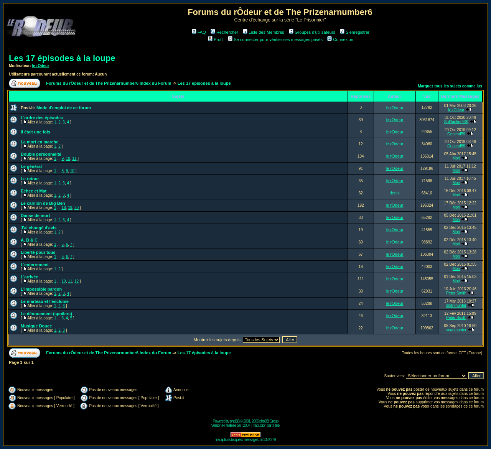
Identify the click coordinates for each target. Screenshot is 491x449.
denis (394, 193)
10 (68, 158)
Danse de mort (35, 215)
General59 (456, 134)
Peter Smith (456, 293)
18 (64, 208)
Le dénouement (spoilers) (46, 313)
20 (76, 208)
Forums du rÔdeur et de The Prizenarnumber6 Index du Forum (108, 83)
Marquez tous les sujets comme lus (450, 86)
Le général (31, 166)
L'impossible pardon (41, 289)
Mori (456, 158)
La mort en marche (39, 142)
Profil (215, 39)
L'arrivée (29, 277)
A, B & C (29, 240)
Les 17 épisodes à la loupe (62, 58)
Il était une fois (35, 132)
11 (74, 158)
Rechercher (224, 32)
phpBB (234, 421)
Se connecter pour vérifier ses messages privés (275, 39)
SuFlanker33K (456, 122)
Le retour (30, 178)
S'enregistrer (354, 32)
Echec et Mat (33, 191)
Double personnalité (41, 154)
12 (76, 281)
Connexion (340, 39)
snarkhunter (456, 305)
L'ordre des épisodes (42, 117)
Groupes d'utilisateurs (312, 32)
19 (70, 208)
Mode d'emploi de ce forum (63, 107)
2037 (246, 425)
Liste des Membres (263, 32)
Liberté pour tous (38, 252)
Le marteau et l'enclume (45, 301)
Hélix (276, 425)
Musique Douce (36, 326)
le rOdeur (40, 66)
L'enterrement (35, 264)
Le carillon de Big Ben (43, 203)
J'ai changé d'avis (38, 227)
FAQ (199, 32)
